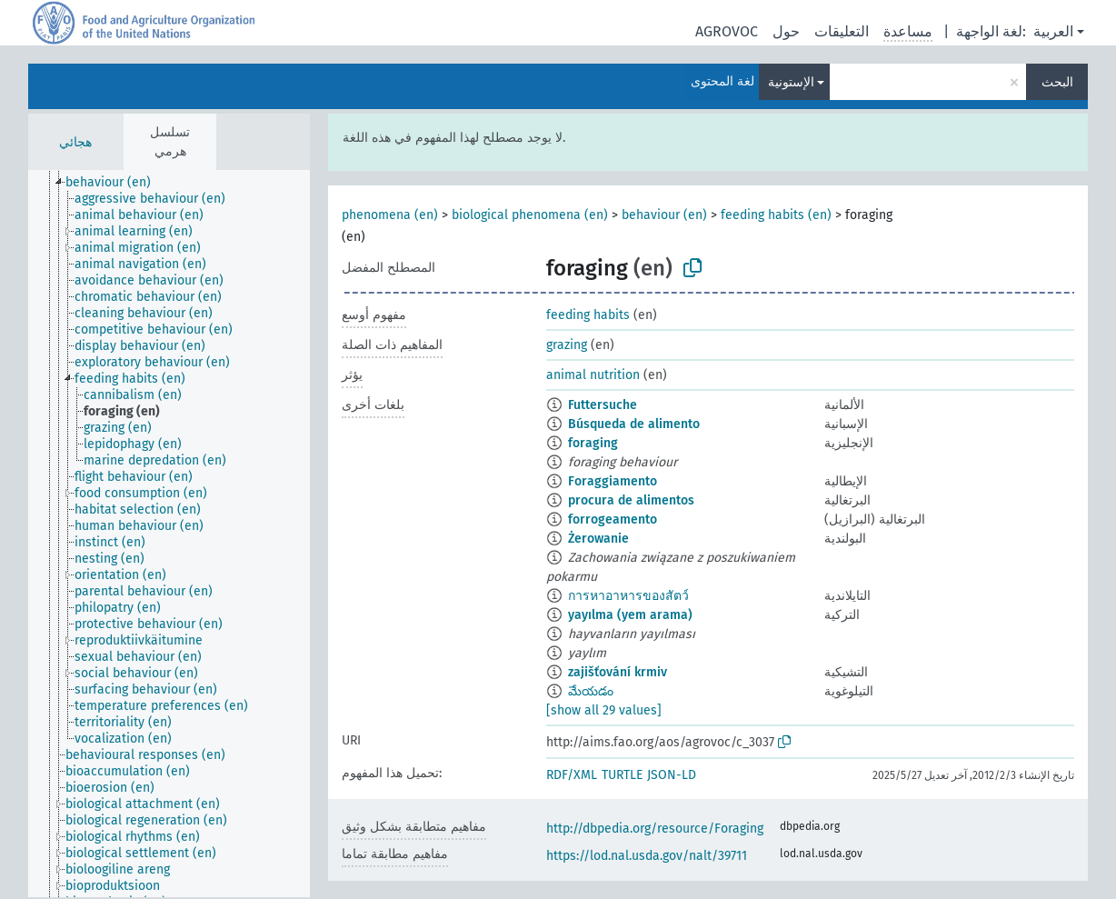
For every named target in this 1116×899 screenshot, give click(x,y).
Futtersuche (602, 405)
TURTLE (622, 775)
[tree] (169, 533)
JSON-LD (671, 775)
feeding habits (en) (776, 215)
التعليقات (841, 31)
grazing (566, 345)
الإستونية (791, 82)
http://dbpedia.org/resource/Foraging (654, 828)
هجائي (75, 142)
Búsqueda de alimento (634, 424)
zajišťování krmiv (617, 672)
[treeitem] (116, 183)
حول (786, 31)
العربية (1053, 31)
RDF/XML (571, 775)
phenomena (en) (390, 215)
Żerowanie (598, 538)
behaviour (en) (664, 215)
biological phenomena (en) (530, 215)
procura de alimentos (631, 500)
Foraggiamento (612, 481)
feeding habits (588, 315)
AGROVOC (726, 31)
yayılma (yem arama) (630, 615)
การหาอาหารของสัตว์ (628, 596)
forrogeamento (612, 519)
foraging (593, 443)
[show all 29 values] (604, 710)
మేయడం (590, 691)
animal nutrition (593, 375)
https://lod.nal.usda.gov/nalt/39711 (646, 856)
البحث (1057, 82)
